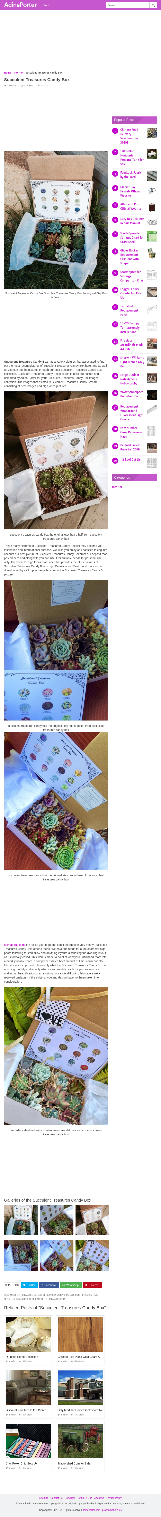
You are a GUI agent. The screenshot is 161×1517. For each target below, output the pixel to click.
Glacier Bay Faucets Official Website (130, 191)
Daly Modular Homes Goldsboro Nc (80, 1410)
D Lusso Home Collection (22, 1356)
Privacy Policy (114, 1498)
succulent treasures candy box (51, 1295)
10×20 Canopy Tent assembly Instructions (130, 328)
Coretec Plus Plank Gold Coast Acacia (82, 1356)
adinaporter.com (14, 944)
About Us (99, 1498)
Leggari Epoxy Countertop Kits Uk (130, 293)
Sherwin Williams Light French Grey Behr (132, 362)
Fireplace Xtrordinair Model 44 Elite (132, 345)
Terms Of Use (84, 1498)
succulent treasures (21, 1295)
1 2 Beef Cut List (130, 459)
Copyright (70, 1498)
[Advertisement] (80, 41)
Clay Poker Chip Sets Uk (21, 1463)
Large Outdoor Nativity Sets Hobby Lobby (129, 379)
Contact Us (56, 1498)
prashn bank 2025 (112, 1510)
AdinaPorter (20, 4)
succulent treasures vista (51, 1299)
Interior (47, 5)
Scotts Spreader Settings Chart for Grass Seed (132, 237)
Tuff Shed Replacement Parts (129, 310)
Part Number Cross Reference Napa (131, 432)
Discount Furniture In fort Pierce (26, 1410)
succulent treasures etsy (83, 1295)
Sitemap (43, 1498)
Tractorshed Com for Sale (74, 1463)
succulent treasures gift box (20, 1299)
